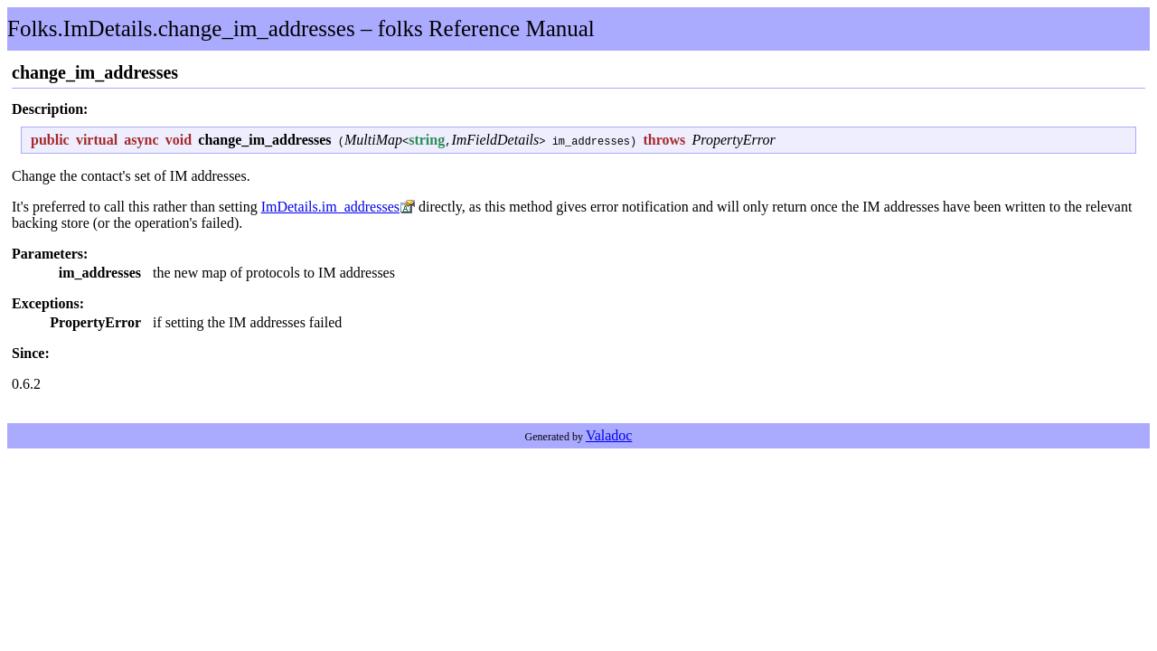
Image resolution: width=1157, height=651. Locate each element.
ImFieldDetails (495, 139)
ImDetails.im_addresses (330, 206)
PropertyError (733, 139)
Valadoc (609, 435)
